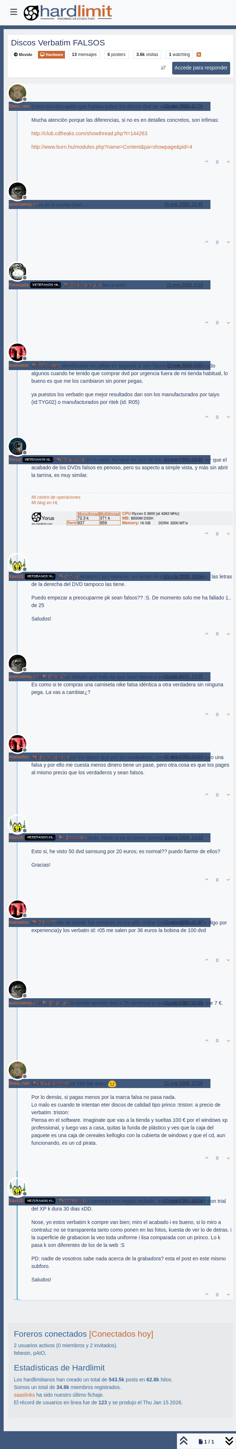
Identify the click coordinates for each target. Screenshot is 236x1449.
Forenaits (19, 285)
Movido (23, 54)
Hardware (51, 54)
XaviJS (16, 576)
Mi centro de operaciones (56, 497)
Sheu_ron (19, 106)
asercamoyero (24, 204)
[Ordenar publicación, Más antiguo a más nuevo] (163, 68)
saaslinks (24, 1395)
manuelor (19, 365)
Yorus (15, 459)
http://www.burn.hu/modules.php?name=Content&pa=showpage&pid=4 (111, 147)
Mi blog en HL (44, 502)
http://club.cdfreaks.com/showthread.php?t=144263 (89, 133)
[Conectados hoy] (121, 1333)
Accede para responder (201, 68)
